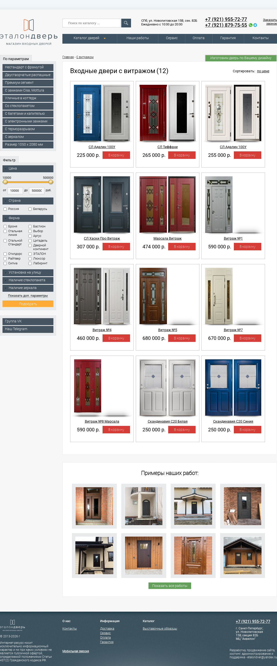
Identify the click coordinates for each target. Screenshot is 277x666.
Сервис (172, 38)
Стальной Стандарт (12, 242)
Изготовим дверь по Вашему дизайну (241, 58)
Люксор (36, 258)
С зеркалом (14, 137)
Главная (68, 57)
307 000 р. (88, 247)
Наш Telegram (16, 329)
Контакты (261, 38)
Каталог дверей (86, 38)
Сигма (10, 263)
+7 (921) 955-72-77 (226, 19)
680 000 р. (153, 338)
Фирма (12, 218)
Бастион (36, 226)
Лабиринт (37, 263)
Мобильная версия (75, 651)
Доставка (107, 628)
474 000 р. (153, 247)
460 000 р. (88, 338)
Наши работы (138, 38)
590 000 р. (219, 247)
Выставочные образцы (160, 628)
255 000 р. (219, 155)
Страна (12, 200)
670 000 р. (219, 338)
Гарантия (228, 38)
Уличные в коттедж (20, 98)
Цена (10, 168)
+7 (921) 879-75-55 (226, 25)
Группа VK (13, 321)
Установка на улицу (22, 272)
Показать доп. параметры (28, 295)
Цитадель (37, 240)
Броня (10, 226)
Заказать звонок (270, 21)
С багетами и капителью (25, 113)
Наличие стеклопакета (24, 280)
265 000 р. (153, 155)
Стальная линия (12, 233)
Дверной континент (38, 247)
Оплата (199, 38)
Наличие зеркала (20, 288)
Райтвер (11, 258)
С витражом (85, 57)
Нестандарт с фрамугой (24, 67)
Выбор (35, 231)
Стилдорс (12, 254)
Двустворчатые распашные (27, 75)
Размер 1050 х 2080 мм (24, 144)
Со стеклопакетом (19, 106)
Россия (11, 209)
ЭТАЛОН (37, 254)
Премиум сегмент (19, 83)
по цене (263, 71)
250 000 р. (153, 430)
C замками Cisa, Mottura (24, 90)
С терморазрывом (20, 129)
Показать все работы (169, 586)
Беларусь (37, 209)
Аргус (34, 236)
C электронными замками (26, 121)
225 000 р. (88, 155)
